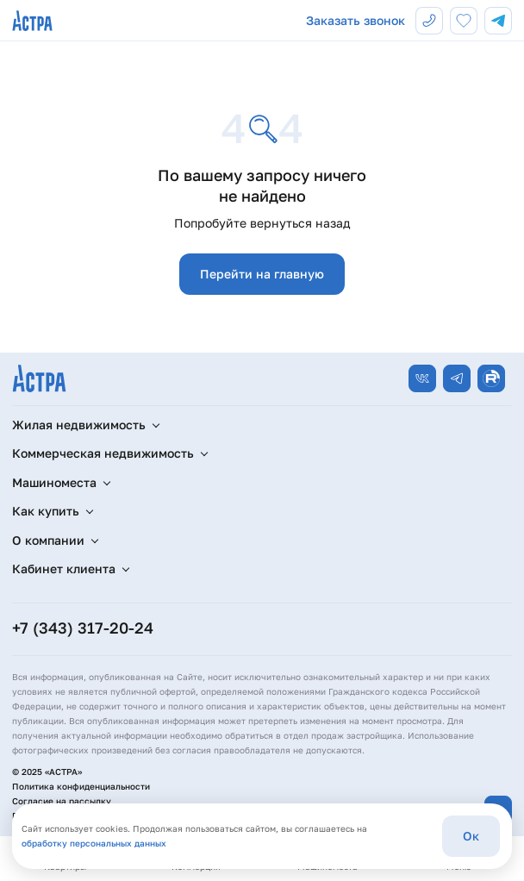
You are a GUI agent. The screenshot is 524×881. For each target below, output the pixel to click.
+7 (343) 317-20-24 (82, 627)
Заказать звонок (355, 20)
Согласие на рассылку (61, 801)
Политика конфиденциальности (81, 786)
